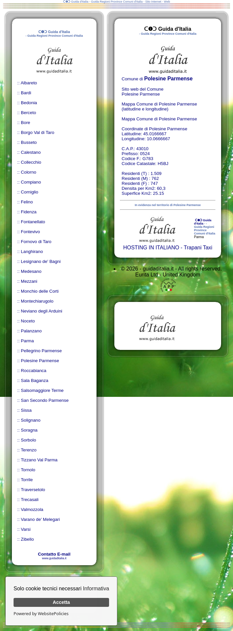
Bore (25, 122)
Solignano (30, 420)
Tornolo (28, 469)
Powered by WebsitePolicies (41, 613)
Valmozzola (32, 509)
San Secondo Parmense (44, 400)
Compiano (31, 182)
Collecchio (31, 162)
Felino (27, 201)
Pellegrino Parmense (41, 350)
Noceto (28, 320)
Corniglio (29, 191)
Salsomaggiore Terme (42, 390)
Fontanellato (33, 221)
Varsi (25, 529)
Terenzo (28, 449)
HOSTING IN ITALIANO (151, 247)
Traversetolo (33, 489)
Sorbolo (28, 440)
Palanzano (31, 330)
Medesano (31, 271)
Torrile (27, 479)
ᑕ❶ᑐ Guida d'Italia (203, 222)
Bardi (26, 92)
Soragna (29, 430)
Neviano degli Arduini (41, 311)
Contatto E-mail (54, 554)
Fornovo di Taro (36, 241)
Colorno (28, 172)
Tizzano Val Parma (39, 459)
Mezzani (29, 281)
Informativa (96, 588)
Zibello (27, 539)
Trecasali (30, 499)
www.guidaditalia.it (54, 558)
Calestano (31, 152)
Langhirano (32, 251)
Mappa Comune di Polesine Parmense (159, 118)
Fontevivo (30, 231)
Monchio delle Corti (39, 291)
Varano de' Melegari (40, 519)
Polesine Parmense (40, 360)
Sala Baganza (34, 380)
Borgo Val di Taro (37, 132)
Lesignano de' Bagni (40, 261)
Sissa (26, 410)
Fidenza (28, 211)
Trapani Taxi (198, 247)
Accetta (61, 602)
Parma (27, 340)
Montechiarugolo (37, 301)
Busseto (29, 142)
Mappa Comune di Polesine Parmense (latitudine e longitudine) (159, 106)
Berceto (28, 112)
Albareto (28, 82)
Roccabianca (33, 370)
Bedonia (29, 102)
